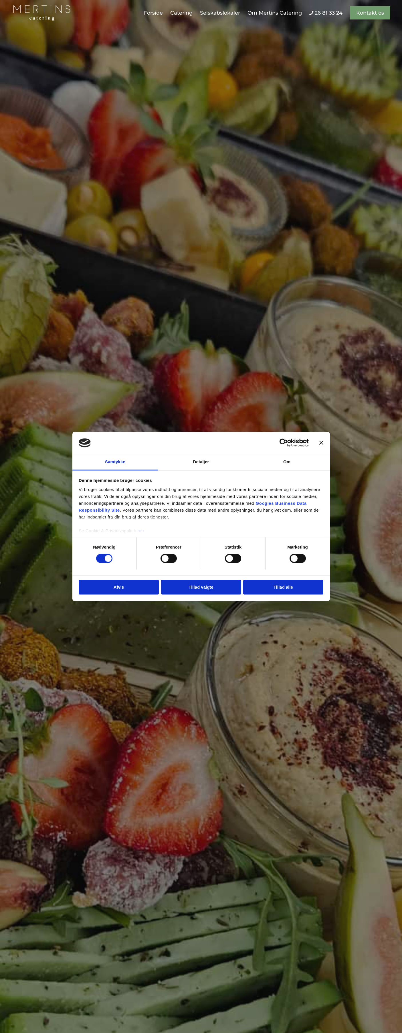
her (140, 530)
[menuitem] (153, 13)
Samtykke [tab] (115, 461)
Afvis (119, 587)
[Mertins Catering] (42, 13)
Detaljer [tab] (201, 461)
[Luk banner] (321, 443)
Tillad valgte (201, 587)
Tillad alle (283, 587)
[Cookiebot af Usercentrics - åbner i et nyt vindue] (284, 443)
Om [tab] (286, 461)
